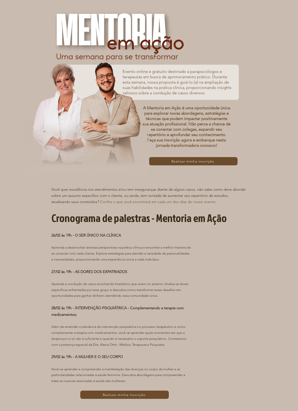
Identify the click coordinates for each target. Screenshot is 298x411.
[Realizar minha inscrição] (193, 161)
